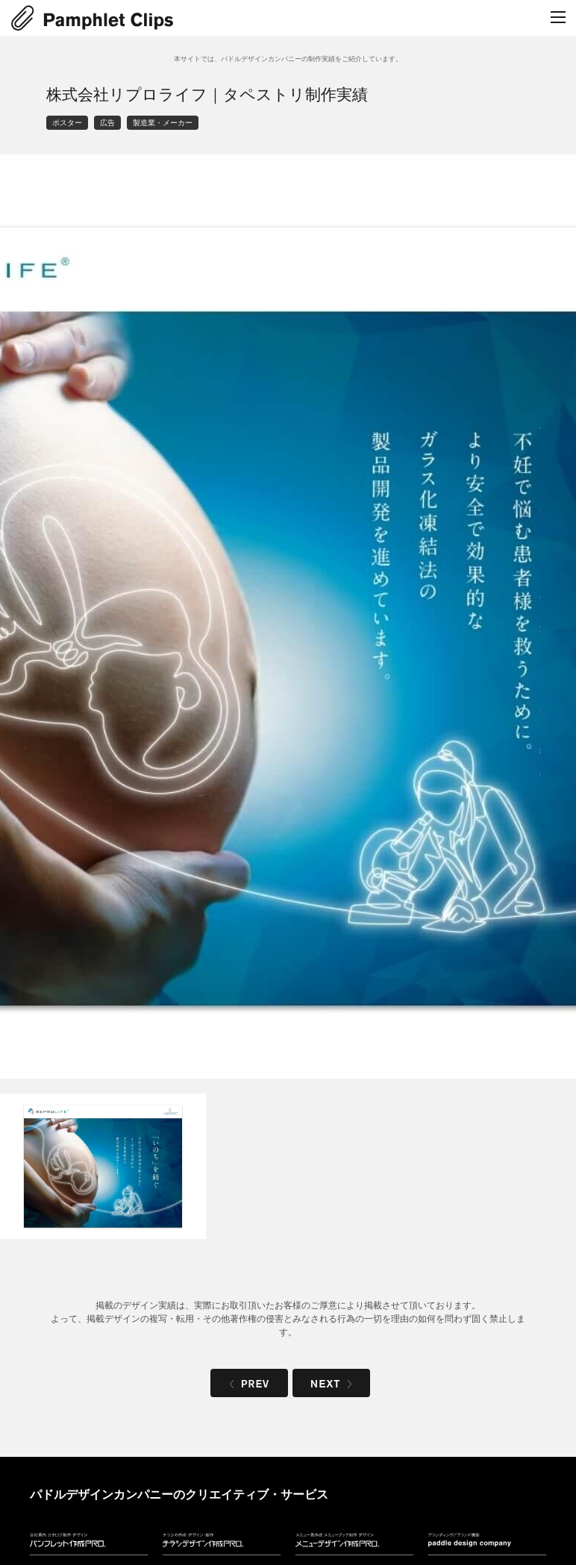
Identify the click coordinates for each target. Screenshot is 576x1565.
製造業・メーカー (162, 123)
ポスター (67, 123)
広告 (107, 123)
